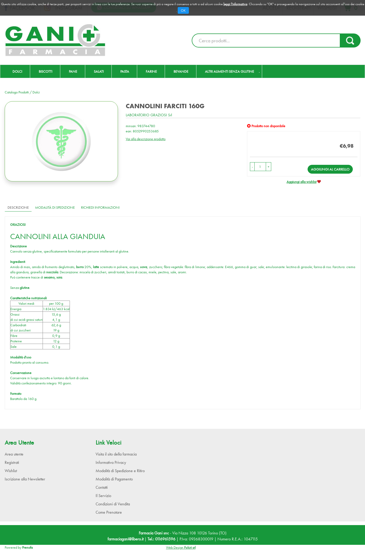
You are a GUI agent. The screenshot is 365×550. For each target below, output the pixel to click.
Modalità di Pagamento (114, 479)
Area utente (14, 454)
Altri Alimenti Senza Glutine (229, 71)
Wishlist (11, 470)
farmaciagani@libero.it (125, 539)
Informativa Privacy (111, 462)
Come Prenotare (109, 512)
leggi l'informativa (235, 4)
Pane (73, 71)
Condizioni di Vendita (113, 504)
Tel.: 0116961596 (161, 539)
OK (183, 10)
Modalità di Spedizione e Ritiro (120, 470)
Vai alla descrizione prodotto (145, 139)
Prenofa (27, 547)
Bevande (181, 71)
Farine (151, 71)
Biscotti (45, 71)
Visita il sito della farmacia (116, 454)
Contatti (102, 487)
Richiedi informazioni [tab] (100, 207)
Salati (99, 71)
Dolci (17, 71)
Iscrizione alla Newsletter (25, 479)
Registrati (12, 462)
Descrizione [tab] (18, 207)
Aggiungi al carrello (330, 169)
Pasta (124, 71)
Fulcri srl (190, 547)
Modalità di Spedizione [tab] (55, 207)
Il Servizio (103, 495)
